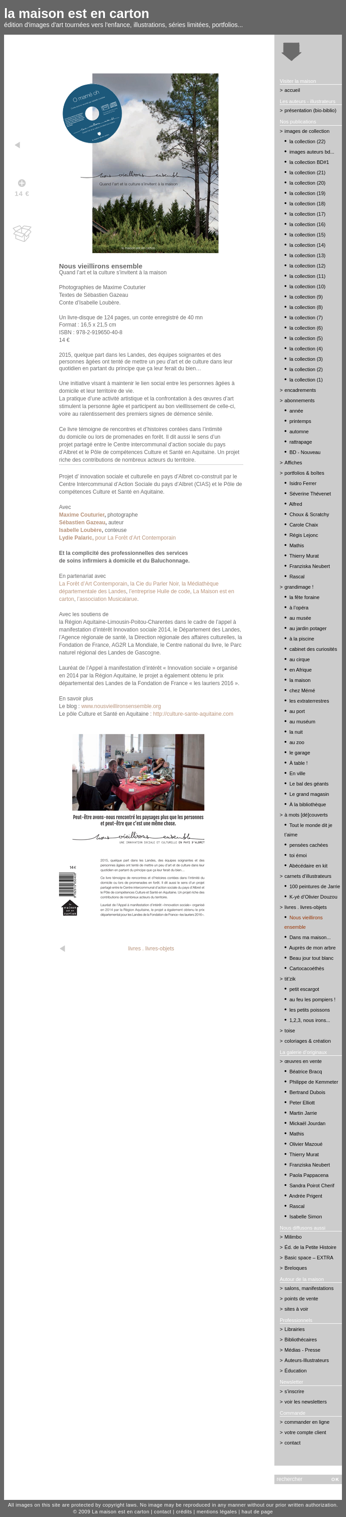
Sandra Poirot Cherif (311, 1185)
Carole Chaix (303, 524)
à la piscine (301, 638)
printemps (300, 421)
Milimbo (293, 1237)
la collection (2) (306, 369)
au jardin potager (308, 628)
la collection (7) (306, 317)
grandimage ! (299, 587)
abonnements (300, 400)
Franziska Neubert (309, 566)
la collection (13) (307, 255)
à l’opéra (298, 607)
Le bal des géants (308, 783)
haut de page (257, 1511)
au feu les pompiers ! (312, 999)
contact (292, 1442)
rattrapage (300, 442)
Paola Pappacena (308, 1175)
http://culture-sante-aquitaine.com (193, 714)
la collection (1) (306, 379)
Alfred (295, 504)
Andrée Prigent (305, 1196)
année (296, 410)
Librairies (295, 1329)
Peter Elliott (301, 1102)
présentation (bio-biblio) (311, 110)
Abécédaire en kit (308, 865)
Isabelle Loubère (80, 530)
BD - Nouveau (304, 452)
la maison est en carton (76, 13)
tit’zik (290, 978)
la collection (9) (306, 297)
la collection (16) (307, 224)
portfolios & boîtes (304, 473)
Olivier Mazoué (305, 1144)
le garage (299, 752)
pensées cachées (308, 845)
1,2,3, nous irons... (309, 1020)
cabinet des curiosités (313, 649)
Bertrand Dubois (307, 1092)
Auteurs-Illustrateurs (307, 1360)
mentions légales (216, 1511)
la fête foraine (304, 597)
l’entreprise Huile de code (159, 591)
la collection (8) (306, 307)
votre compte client (305, 1432)
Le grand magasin (309, 794)
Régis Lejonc (303, 535)
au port (297, 711)
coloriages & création (308, 1041)
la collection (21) (307, 172)
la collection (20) (307, 183)
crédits (184, 1511)
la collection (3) (306, 359)
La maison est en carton (121, 1511)
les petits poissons (309, 1010)
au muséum (302, 721)
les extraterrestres (309, 701)
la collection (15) (307, 234)
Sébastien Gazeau (82, 522)
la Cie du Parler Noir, (155, 584)
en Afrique (300, 669)
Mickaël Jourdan (307, 1123)
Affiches (293, 462)
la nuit (295, 732)
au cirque (299, 659)
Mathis (296, 545)
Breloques (296, 1268)
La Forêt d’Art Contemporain (93, 584)
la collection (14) (307, 245)
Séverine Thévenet (310, 493)
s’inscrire (294, 1391)
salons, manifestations (309, 1288)
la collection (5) (306, 338)
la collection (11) (307, 276)
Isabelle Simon (305, 1216)
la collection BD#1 (309, 162)
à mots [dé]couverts (306, 815)
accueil (292, 90)
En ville (297, 773)
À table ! (298, 763)
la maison (299, 680)
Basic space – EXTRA (309, 1257)
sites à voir (297, 1309)
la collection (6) (306, 328)
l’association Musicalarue (107, 599)
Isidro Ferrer (302, 483)
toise (290, 1030)
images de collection (307, 131)
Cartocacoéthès (306, 968)
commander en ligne (307, 1422)
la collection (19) (307, 193)
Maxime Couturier (82, 515)
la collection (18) (307, 203)
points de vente (302, 1298)
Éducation (296, 1370)
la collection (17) (307, 214)
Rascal (297, 576)
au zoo (296, 742)
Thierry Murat (304, 556)
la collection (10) (307, 286)
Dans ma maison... (310, 937)
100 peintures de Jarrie (314, 886)
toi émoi (298, 855)
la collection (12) (307, 265)
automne (299, 431)
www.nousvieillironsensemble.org (121, 706)
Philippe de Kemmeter (313, 1082)
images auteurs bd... (311, 151)
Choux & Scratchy (309, 514)
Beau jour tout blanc (311, 958)
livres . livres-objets (151, 948)
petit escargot (304, 989)
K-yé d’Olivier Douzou (313, 896)
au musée (300, 618)
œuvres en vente (303, 1061)
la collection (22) (307, 141)
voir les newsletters (306, 1401)
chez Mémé (302, 690)
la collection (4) (306, 348)
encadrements (300, 390)
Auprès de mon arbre (312, 947)
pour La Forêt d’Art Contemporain (117, 538)
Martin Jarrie (303, 1113)
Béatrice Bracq (305, 1071)
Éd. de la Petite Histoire (311, 1247)
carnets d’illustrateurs (308, 876)
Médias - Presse (302, 1350)
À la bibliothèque (307, 804)
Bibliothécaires (301, 1339)
